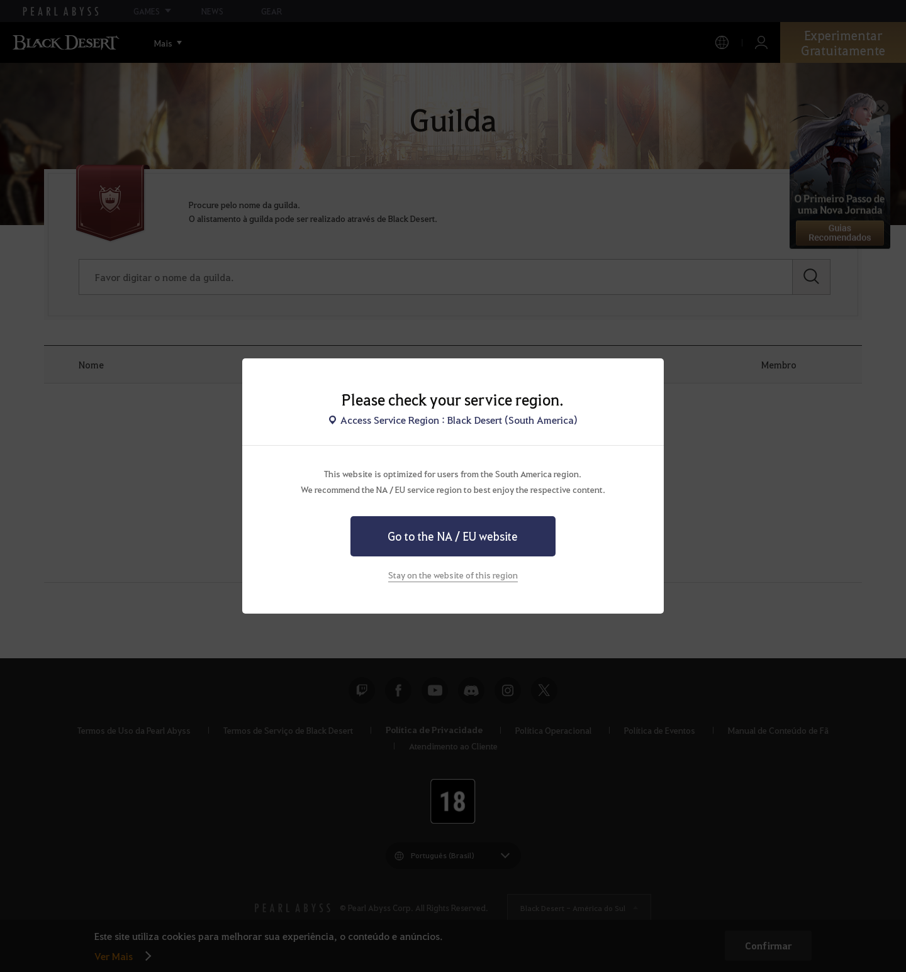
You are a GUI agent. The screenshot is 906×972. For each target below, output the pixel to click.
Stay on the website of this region (453, 574)
